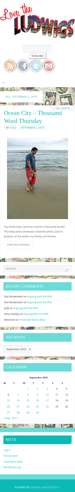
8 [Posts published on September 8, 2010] (27, 394)
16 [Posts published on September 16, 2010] (37, 400)
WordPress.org (12, 467)
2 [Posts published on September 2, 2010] (37, 388)
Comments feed (12, 461)
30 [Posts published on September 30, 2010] (37, 412)
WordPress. (52, 487)
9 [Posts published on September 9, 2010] (37, 394)
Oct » (15, 418)
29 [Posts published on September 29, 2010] (27, 412)
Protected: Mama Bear (32, 319)
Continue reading (18, 244)
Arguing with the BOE (39, 296)
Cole (13, 127)
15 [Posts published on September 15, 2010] (27, 400)
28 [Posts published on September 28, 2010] (18, 412)
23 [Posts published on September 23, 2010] (37, 406)
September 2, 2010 (32, 127)
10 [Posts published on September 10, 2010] (47, 394)
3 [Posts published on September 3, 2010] (47, 388)
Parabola (36, 487)
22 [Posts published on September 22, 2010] (27, 406)
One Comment (62, 108)
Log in (6, 450)
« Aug (6, 418)
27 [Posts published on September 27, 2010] (8, 412)
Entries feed (10, 456)
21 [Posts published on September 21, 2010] (18, 406)
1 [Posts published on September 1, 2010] (27, 388)
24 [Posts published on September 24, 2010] (47, 406)
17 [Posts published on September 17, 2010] (47, 400)
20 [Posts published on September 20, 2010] (8, 406)
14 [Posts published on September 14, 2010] (18, 400)
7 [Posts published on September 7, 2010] (18, 394)
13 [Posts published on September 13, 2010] (8, 400)
